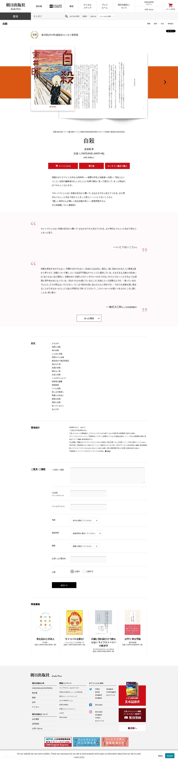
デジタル (35, 707)
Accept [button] (170, 756)
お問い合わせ (149, 9)
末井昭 (87, 149)
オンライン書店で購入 (117, 165)
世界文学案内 (63, 704)
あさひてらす (110, 695)
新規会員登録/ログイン (149, 3)
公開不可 (89, 571)
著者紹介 (171, 23)
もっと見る (89, 318)
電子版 (91, 165)
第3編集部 (98, 698)
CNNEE (97, 718)
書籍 (71, 6)
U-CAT (61, 713)
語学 (34, 702)
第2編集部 (98, 695)
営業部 (97, 689)
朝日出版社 (15, 6)
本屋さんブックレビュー (67, 709)
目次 (162, 23)
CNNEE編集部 (111, 692)
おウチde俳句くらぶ (66, 700)
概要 (148, 23)
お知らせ (93, 16)
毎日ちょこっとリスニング (68, 696)
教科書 (39, 6)
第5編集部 (109, 689)
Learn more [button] (79, 757)
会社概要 (35, 719)
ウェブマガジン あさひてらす (69, 688)
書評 (155, 23)
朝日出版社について (124, 6)
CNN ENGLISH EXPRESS (42, 688)
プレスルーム (105, 6)
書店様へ (132, 728)
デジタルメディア (87, 6)
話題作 (85, 16)
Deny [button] (160, 756)
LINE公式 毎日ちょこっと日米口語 (70, 692)
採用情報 (35, 723)
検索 (66, 16)
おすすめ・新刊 (74, 16)
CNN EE (55, 6)
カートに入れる (65, 166)
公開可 (77, 571)
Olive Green (63, 717)
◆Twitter (108, 451)
